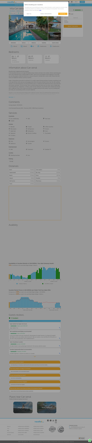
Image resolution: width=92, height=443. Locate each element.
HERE (40, 10)
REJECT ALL (29, 13)
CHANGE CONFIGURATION (45, 13)
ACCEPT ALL (62, 13)
